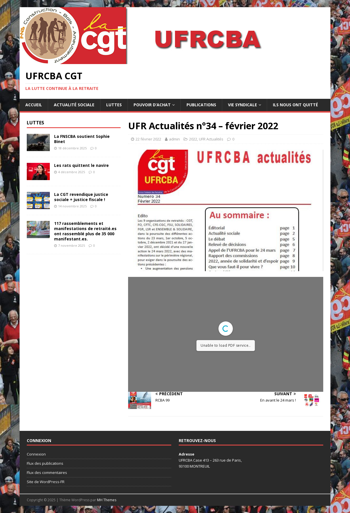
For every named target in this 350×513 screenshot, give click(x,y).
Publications (201, 104)
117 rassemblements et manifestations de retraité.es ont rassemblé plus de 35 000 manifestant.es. (85, 231)
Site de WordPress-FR (45, 481)
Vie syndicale (242, 104)
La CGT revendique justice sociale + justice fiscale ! (81, 197)
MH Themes (106, 499)
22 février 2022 (148, 139)
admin (174, 139)
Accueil (33, 104)
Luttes (114, 104)
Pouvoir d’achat (152, 104)
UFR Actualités (211, 139)
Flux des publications (45, 463)
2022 (193, 139)
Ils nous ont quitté (295, 104)
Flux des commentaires (47, 472)
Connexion (36, 454)
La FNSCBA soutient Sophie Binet (82, 139)
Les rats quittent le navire (81, 165)
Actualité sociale (74, 104)
